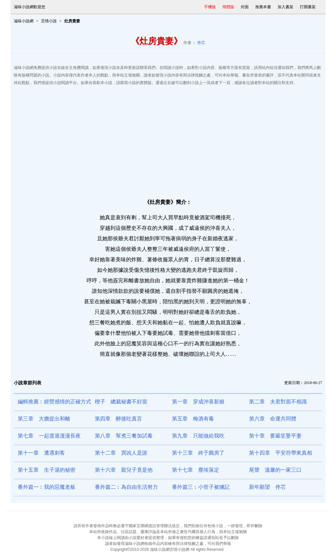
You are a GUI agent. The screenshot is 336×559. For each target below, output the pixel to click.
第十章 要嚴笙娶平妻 (275, 436)
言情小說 (49, 21)
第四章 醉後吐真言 (118, 418)
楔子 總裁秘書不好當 (121, 401)
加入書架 (285, 7)
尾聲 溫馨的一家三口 (275, 470)
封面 (245, 7)
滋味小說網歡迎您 (29, 7)
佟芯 (201, 42)
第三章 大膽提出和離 (44, 418)
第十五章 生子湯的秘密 (46, 470)
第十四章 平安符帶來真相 (280, 453)
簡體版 (228, 7)
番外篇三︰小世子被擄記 (201, 487)
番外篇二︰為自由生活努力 (126, 487)
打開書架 (308, 7)
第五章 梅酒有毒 (193, 418)
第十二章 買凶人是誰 (121, 453)
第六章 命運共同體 (272, 418)
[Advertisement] (168, 139)
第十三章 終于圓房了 (198, 453)
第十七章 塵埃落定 (195, 470)
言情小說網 (179, 549)
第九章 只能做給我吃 (198, 436)
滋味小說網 (23, 21)
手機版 (210, 7)
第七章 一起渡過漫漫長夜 (49, 436)
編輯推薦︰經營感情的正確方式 (54, 401)
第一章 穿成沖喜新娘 (198, 401)
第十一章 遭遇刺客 (41, 453)
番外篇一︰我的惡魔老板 (46, 487)
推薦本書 (263, 7)
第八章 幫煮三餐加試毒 (124, 436)
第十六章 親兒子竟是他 (124, 470)
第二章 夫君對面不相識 (278, 401)
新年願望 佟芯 (267, 487)
